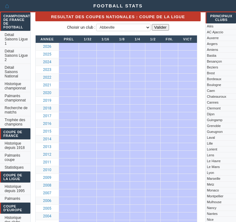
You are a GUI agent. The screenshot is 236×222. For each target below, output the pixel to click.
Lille (210, 143)
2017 (47, 116)
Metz (210, 184)
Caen (211, 90)
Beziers (212, 67)
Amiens (212, 49)
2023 (47, 70)
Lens (210, 155)
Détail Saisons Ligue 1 (16, 39)
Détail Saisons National (11, 71)
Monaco (213, 190)
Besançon (214, 61)
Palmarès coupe (12, 157)
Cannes (212, 102)
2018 (47, 108)
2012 (47, 154)
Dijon (210, 114)
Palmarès (12, 198)
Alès (210, 26)
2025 (47, 54)
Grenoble (214, 126)
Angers (212, 44)
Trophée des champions (15, 122)
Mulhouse (214, 202)
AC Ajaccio (215, 32)
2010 (47, 170)
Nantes (212, 214)
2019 (47, 100)
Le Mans (213, 167)
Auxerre (213, 38)
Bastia (211, 55)
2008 (47, 185)
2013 (47, 147)
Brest (211, 73)
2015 (47, 131)
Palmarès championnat (15, 98)
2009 (47, 177)
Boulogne (214, 85)
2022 (47, 77)
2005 (47, 208)
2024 (47, 62)
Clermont (214, 108)
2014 (47, 139)
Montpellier (215, 196)
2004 (47, 216)
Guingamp (214, 120)
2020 (47, 93)
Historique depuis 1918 (15, 145)
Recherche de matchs (16, 110)
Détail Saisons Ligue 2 (16, 55)
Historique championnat (15, 86)
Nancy (211, 208)
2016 (47, 123)
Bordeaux (214, 79)
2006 (47, 201)
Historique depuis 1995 (15, 188)
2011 (47, 162)
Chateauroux (216, 96)
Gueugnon (214, 132)
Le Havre (214, 161)
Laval (211, 137)
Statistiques (14, 167)
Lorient (212, 149)
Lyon (210, 173)
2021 (47, 85)
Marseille (213, 178)
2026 (47, 46)
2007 (47, 193)
